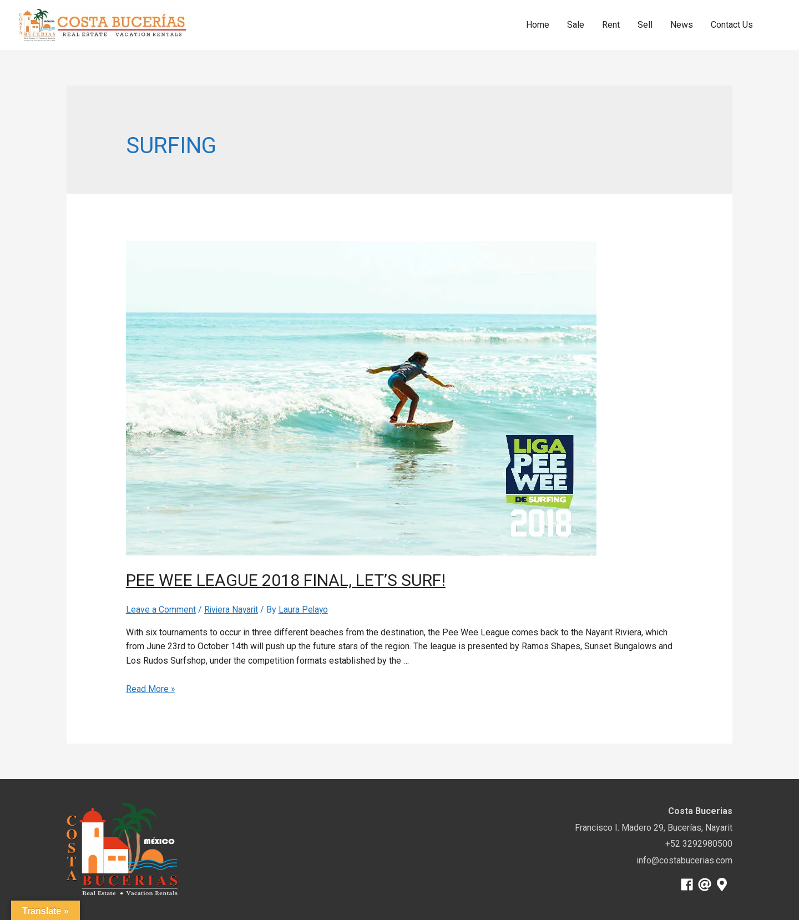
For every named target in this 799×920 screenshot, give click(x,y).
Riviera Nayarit (232, 609)
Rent (611, 24)
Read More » (150, 689)
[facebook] (688, 884)
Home (537, 24)
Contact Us (732, 24)
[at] (706, 884)
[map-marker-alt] (723, 884)
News (681, 24)
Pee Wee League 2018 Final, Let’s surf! (299, 579)
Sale (575, 24)
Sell (645, 24)
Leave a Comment (161, 609)
